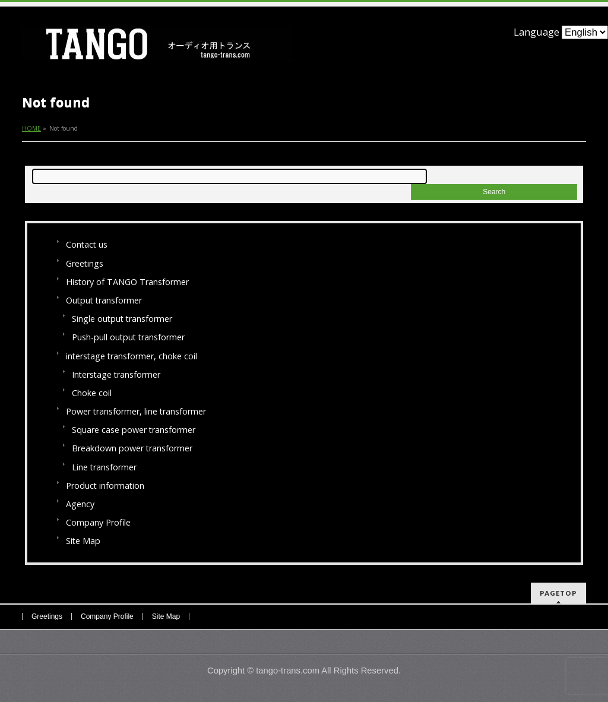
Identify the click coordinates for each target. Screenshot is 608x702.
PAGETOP (558, 593)
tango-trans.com (287, 670)
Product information (105, 485)
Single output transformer (122, 318)
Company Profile (98, 522)
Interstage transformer (116, 374)
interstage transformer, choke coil (131, 356)
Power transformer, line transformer (136, 411)
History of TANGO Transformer (127, 281)
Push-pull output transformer (128, 337)
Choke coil (92, 393)
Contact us (86, 244)
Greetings (84, 263)
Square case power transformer (133, 429)
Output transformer (104, 300)
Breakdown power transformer (132, 448)
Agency (80, 504)
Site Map (83, 540)
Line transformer (104, 467)
